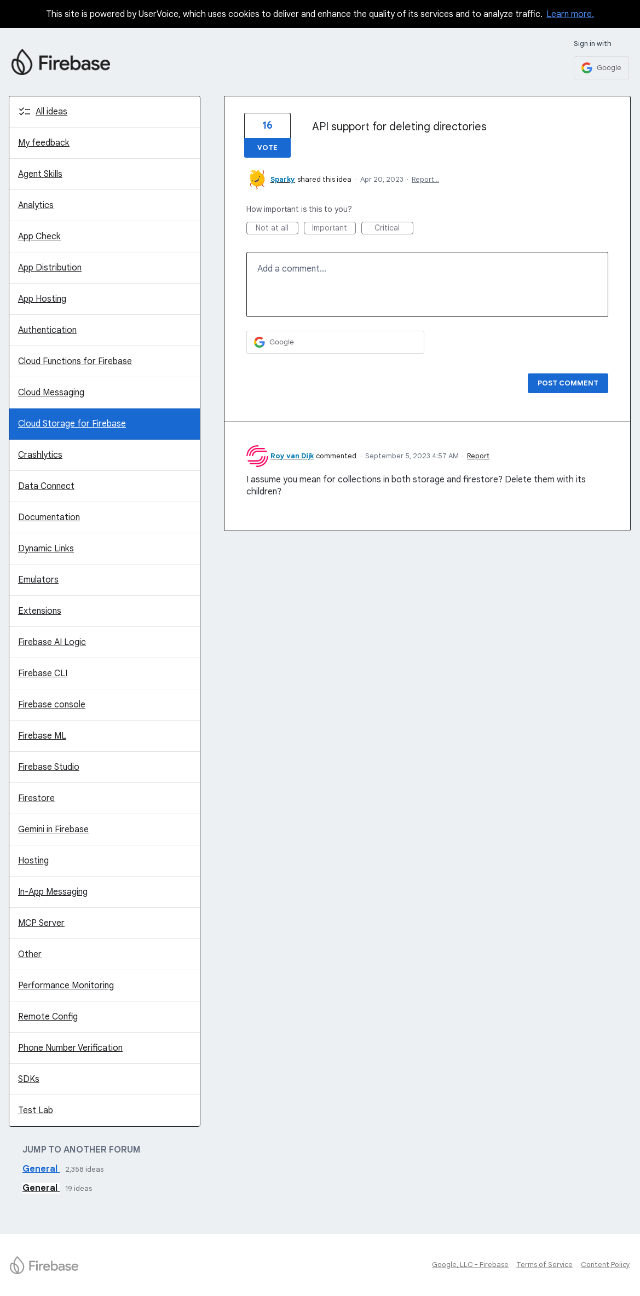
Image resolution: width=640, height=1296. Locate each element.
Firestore (36, 798)
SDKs (28, 1079)
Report (478, 455)
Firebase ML (42, 735)
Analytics (36, 205)
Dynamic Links (46, 548)
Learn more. (570, 14)
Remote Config (48, 1016)
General (41, 1168)
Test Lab (35, 1110)
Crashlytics (40, 455)
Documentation (49, 517)
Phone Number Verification (70, 1047)
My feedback (44, 142)
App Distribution (50, 267)
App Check (39, 236)
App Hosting (42, 298)
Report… (425, 179)
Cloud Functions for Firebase (75, 361)
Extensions (39, 611)
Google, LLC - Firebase (470, 1264)
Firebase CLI (42, 673)
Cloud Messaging (51, 392)
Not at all (277, 228)
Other (30, 954)
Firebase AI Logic (52, 642)
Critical (393, 228)
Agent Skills (40, 174)
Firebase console (51, 704)
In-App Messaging (53, 891)
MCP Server (41, 923)
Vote (267, 147)
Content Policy (605, 1264)
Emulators (38, 579)
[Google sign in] (601, 67)
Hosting (33, 860)
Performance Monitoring (66, 985)
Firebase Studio (48, 767)
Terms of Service (544, 1264)
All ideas (51, 111)
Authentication (47, 330)
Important (334, 228)
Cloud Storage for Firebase (72, 423)
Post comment (568, 383)
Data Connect (46, 486)
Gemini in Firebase (53, 829)
